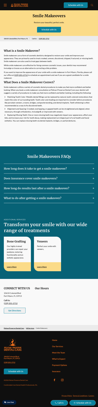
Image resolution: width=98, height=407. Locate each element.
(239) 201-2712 (44, 38)
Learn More (11, 267)
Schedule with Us (75, 5)
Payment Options (59, 365)
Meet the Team (58, 352)
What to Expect (58, 359)
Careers (91, 396)
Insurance (56, 371)
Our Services (57, 346)
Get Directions (14, 310)
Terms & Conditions (80, 396)
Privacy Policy (67, 396)
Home (54, 340)
